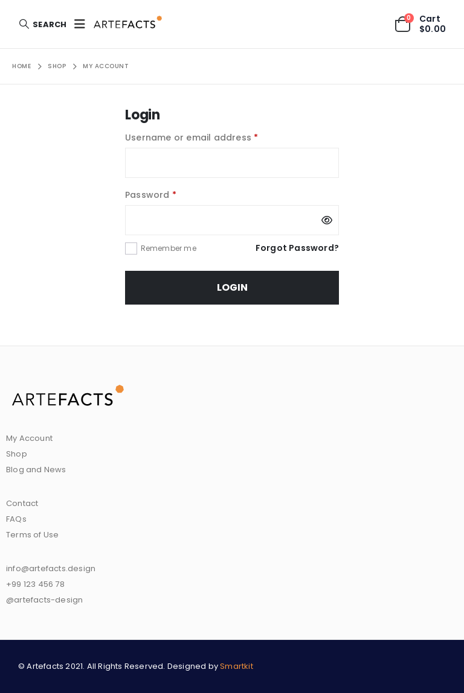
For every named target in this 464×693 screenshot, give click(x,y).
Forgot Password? (297, 248)
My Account (29, 438)
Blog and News (36, 469)
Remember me (168, 248)
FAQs (16, 519)
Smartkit (236, 666)
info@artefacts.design (50, 568)
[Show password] (327, 220)
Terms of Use (32, 534)
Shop (16, 454)
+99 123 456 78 (35, 584)
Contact (22, 503)
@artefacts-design (44, 600)
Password (170, 194)
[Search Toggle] (42, 24)
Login (232, 287)
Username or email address (211, 137)
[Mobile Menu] (79, 24)
